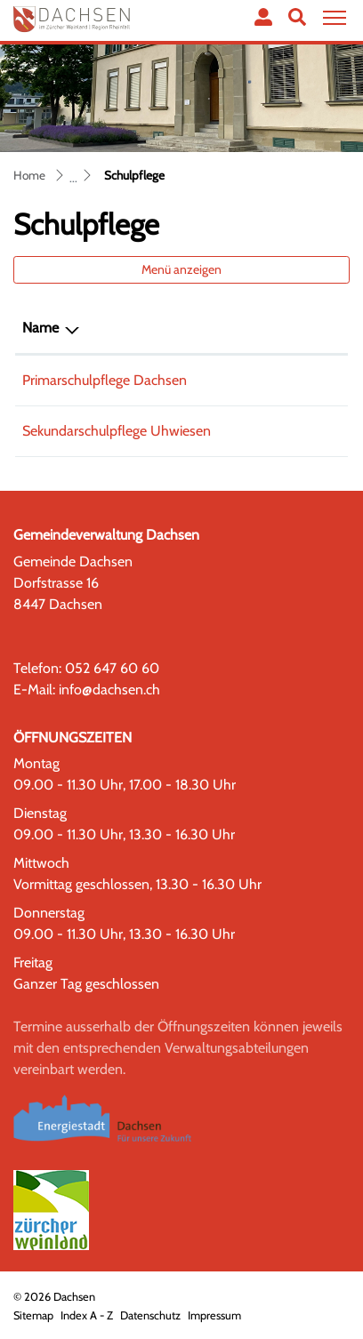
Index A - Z (86, 1315)
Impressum (214, 1315)
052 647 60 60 (112, 668)
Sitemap (33, 1315)
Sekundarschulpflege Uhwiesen (116, 430)
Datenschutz (150, 1315)
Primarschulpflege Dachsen (104, 380)
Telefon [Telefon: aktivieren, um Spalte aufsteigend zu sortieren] (265, 327)
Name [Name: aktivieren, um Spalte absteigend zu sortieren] (40, 327)
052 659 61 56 (287, 380)
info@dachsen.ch (109, 689)
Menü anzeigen (181, 269)
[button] (297, 17)
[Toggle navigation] (332, 18)
